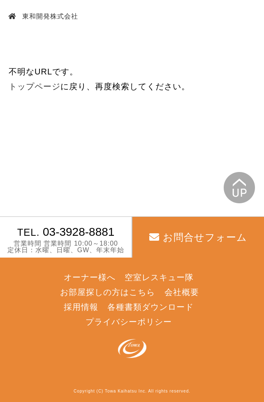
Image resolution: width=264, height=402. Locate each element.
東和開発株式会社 (49, 16)
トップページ (34, 86)
